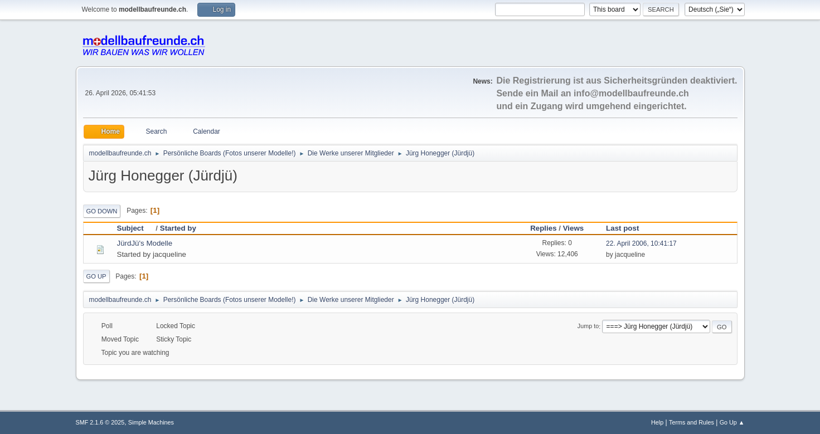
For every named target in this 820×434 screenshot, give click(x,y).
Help (657, 422)
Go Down (102, 211)
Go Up (96, 276)
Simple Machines (151, 422)
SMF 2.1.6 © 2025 (100, 422)
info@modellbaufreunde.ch (631, 93)
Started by (178, 228)
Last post (622, 228)
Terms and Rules (691, 422)
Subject (135, 228)
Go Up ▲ (732, 422)
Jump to (588, 326)
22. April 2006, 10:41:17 (641, 243)
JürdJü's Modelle (145, 243)
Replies (543, 228)
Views (573, 228)
